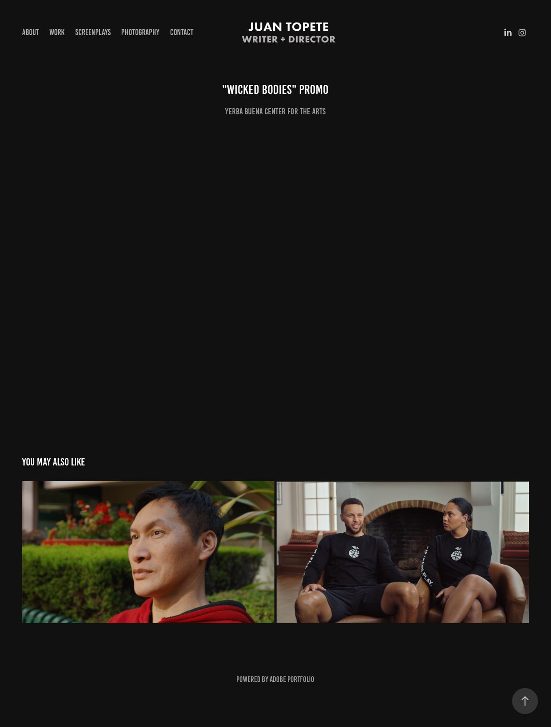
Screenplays (93, 32)
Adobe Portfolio (292, 679)
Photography (140, 32)
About (30, 32)
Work (56, 32)
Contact (181, 32)
